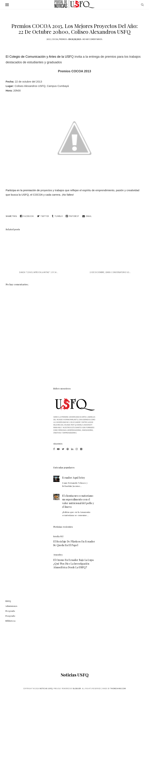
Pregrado (10, 610)
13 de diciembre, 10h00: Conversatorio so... (110, 272)
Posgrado (10, 615)
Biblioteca (10, 620)
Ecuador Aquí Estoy (73, 477)
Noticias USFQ (75, 675)
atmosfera (58, 554)
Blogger (77, 688)
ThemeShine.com (118, 688)
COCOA (55, 39)
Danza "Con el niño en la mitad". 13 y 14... (38, 272)
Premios (63, 39)
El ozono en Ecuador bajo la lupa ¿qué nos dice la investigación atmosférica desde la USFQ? (73, 563)
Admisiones (11, 606)
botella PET (58, 536)
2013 (48, 39)
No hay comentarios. (93, 39)
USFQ (8, 601)
